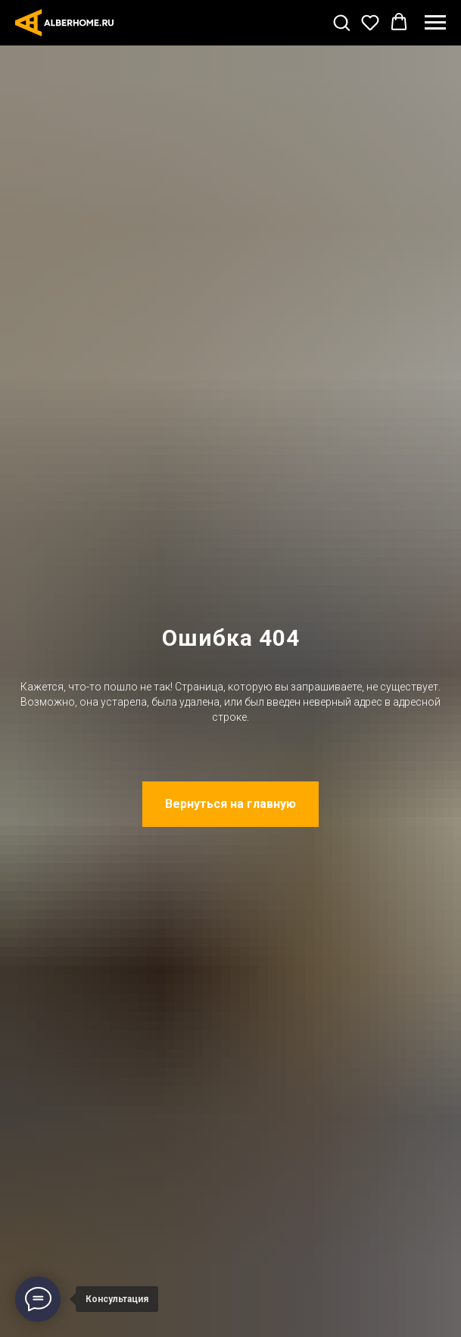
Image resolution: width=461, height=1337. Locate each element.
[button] (341, 22)
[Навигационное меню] (435, 22)
